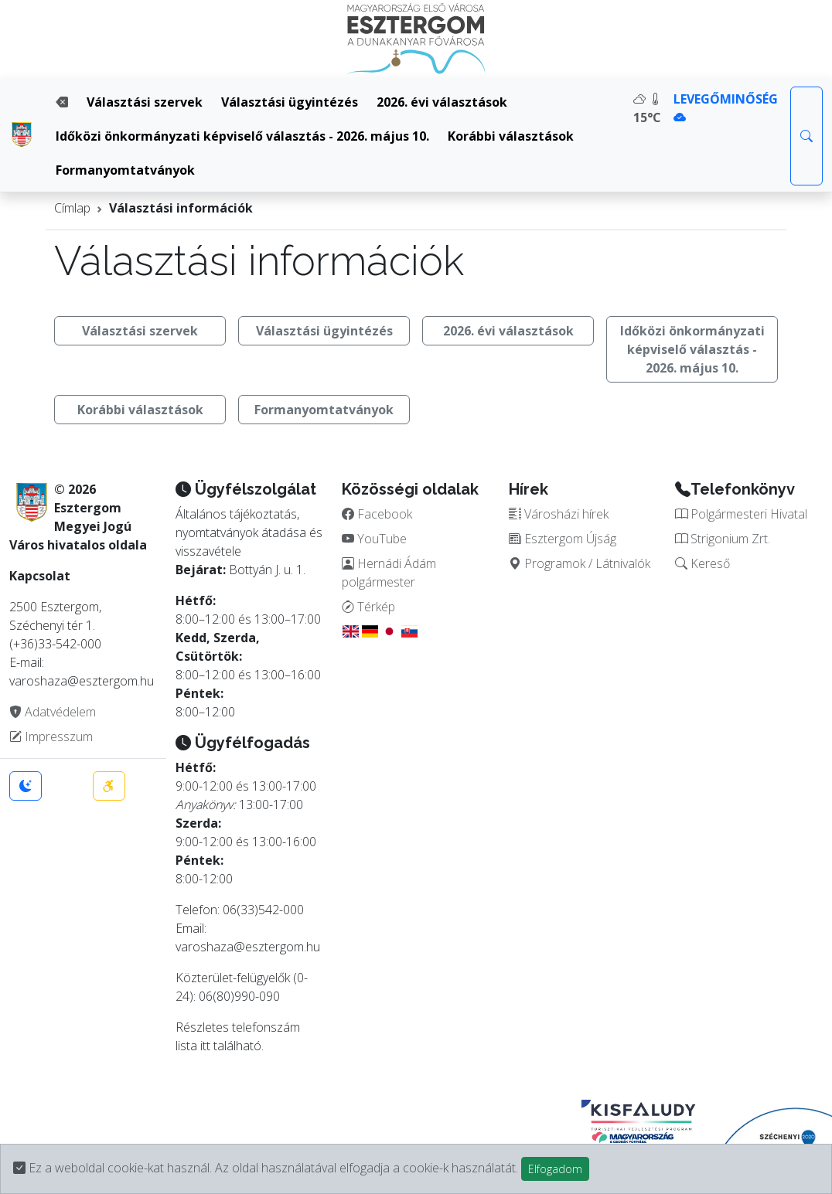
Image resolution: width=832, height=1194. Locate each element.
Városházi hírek (559, 513)
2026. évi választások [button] (508, 330)
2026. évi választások (442, 102)
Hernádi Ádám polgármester (389, 572)
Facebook (377, 513)
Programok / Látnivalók (579, 563)
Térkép (368, 606)
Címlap (72, 207)
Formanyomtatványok (125, 170)
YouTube (374, 538)
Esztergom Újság (562, 538)
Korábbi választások (511, 136)
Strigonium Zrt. (722, 538)
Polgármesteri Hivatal (741, 513)
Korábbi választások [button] (140, 409)
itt (205, 1045)
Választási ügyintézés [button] (324, 330)
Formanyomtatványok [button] (324, 409)
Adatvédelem (52, 711)
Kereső (702, 563)
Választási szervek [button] (140, 330)
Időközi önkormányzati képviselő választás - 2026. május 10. (242, 136)
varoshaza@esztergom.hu (248, 946)
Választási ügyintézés (289, 102)
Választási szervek (145, 102)
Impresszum (51, 736)
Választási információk (181, 207)
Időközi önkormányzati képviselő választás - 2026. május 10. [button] (692, 349)
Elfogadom (555, 1169)
